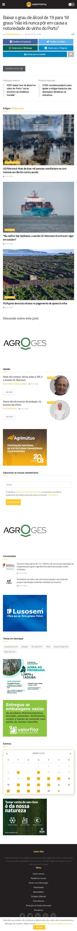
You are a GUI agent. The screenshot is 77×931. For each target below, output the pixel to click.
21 (28, 784)
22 (38, 784)
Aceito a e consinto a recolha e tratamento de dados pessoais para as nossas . (33, 493)
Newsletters (38, 891)
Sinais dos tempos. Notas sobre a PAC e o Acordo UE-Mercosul (23, 378)
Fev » (70, 753)
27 (18, 791)
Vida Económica (13, 34)
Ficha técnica (38, 900)
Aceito (39, 927)
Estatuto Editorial (38, 896)
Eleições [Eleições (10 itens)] (25, 647)
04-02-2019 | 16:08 (33, 34)
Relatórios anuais (38, 878)
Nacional (9, 230)
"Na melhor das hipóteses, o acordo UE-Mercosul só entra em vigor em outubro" (38, 238)
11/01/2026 (34, 384)
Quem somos (38, 873)
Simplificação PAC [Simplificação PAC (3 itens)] (61, 647)
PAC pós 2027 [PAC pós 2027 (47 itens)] (37, 647)
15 (38, 778)
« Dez (7, 753)
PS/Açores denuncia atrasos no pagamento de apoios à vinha (35, 303)
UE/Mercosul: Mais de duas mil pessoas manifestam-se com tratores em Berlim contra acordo (34, 170)
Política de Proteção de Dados (29, 491)
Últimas (51, 378)
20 (18, 784)
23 (49, 784)
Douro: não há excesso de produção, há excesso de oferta (22, 403)
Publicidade (39, 887)
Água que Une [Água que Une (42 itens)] (9, 652)
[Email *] (38, 485)
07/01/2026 (23, 409)
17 (59, 778)
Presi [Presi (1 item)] (48, 647)
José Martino (11, 409)
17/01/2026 (8, 176)
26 (8, 791)
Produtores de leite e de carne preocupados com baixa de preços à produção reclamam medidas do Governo (42, 581)
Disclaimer (38, 910)
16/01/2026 (22, 573)
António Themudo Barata (16, 384)
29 (38, 791)
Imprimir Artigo (14, 68)
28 (28, 791)
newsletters (52, 494)
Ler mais (9, 392)
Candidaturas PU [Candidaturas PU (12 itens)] (11, 647)
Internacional (12, 162)
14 (28, 778)
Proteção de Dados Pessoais (38, 905)
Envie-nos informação (38, 882)
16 (49, 778)
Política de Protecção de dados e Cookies (54, 923)
